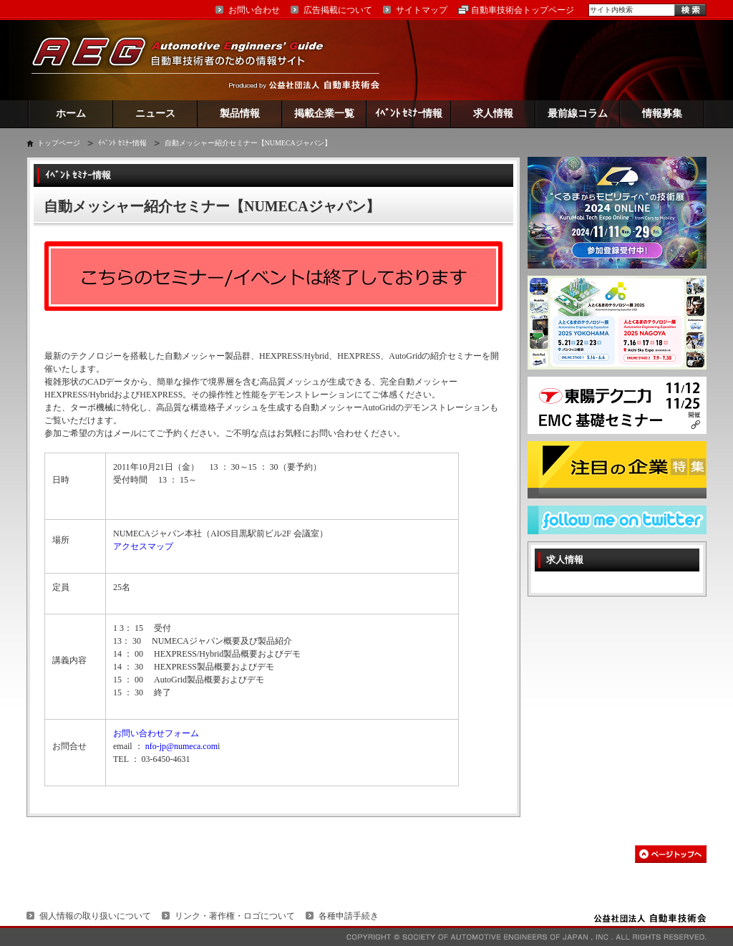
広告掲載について (338, 10)
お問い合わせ (254, 10)
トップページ (58, 143)
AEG (187, 60)
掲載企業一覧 (324, 113)
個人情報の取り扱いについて (95, 916)
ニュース (155, 113)
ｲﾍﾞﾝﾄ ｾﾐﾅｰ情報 (409, 113)
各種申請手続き (349, 916)
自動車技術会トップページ (522, 10)
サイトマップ (421, 10)
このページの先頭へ (671, 854)
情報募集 (662, 113)
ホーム (71, 113)
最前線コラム (578, 113)
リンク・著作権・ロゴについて (235, 916)
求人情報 (493, 113)
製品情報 (240, 113)
